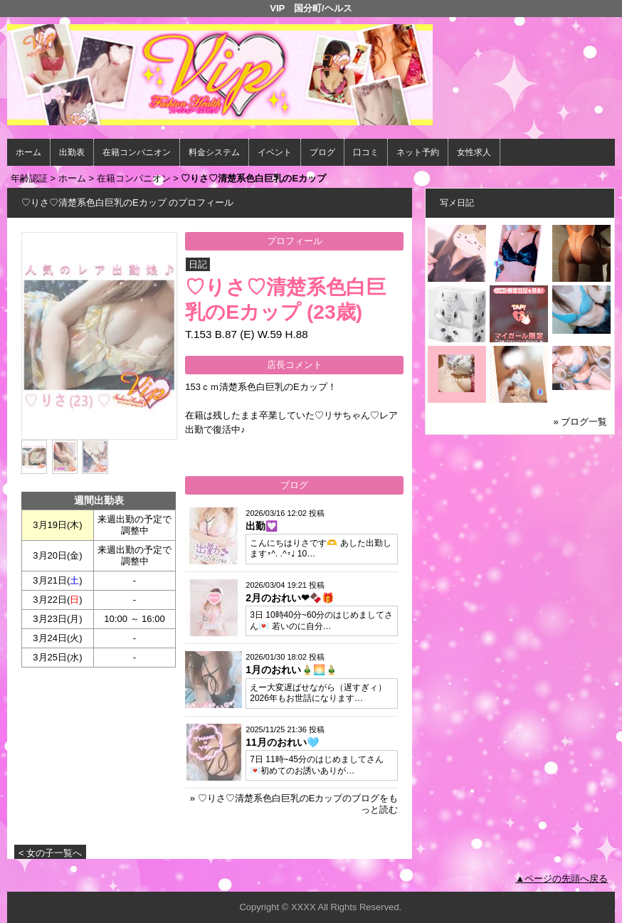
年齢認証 (29, 178)
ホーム (28, 152)
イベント (275, 152)
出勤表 (72, 152)
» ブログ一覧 (581, 421)
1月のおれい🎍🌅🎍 (291, 669)
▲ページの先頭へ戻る (561, 878)
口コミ (366, 152)
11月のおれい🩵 (282, 742)
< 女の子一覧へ (50, 853)
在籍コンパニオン (136, 152)
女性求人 (474, 152)
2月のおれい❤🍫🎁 (290, 597)
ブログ (322, 152)
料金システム (214, 152)
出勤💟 (262, 526)
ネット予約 (417, 152)
